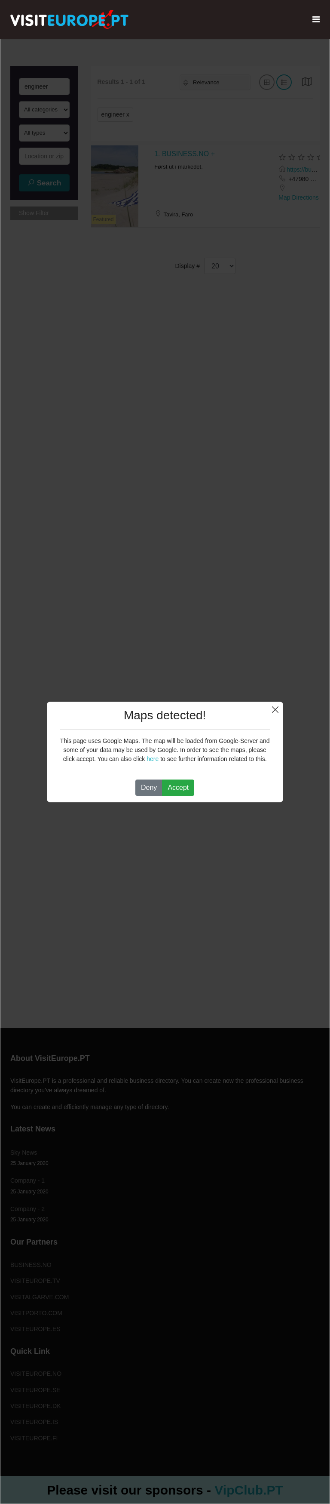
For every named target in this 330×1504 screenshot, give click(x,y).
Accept (178, 787)
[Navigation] (316, 19)
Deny (149, 787)
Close (275, 709)
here (153, 758)
